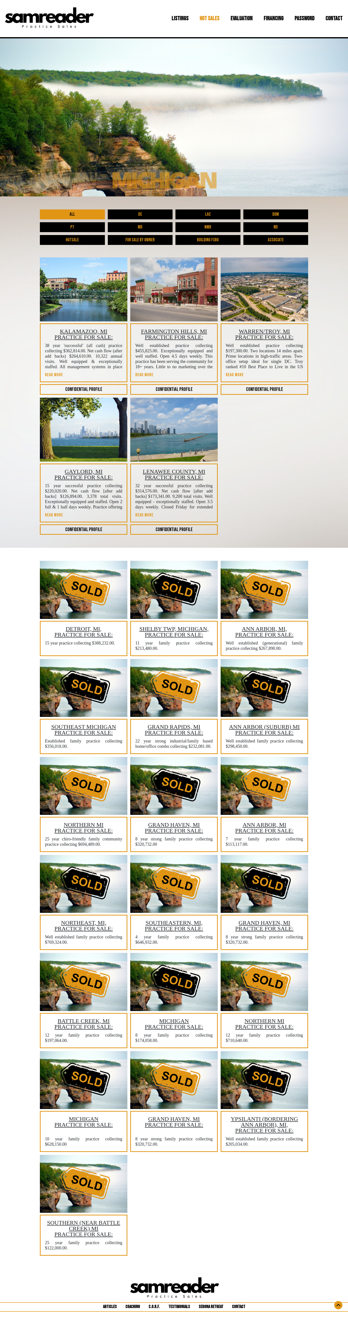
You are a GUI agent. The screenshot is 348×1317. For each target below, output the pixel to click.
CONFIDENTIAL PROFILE (83, 389)
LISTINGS (181, 18)
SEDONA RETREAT (211, 1307)
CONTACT (334, 18)
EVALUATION (242, 18)
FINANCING (273, 18)
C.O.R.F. (154, 1307)
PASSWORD (304, 18)
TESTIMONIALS (179, 1307)
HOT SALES (209, 18)
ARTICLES (112, 1307)
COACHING (132, 1307)
